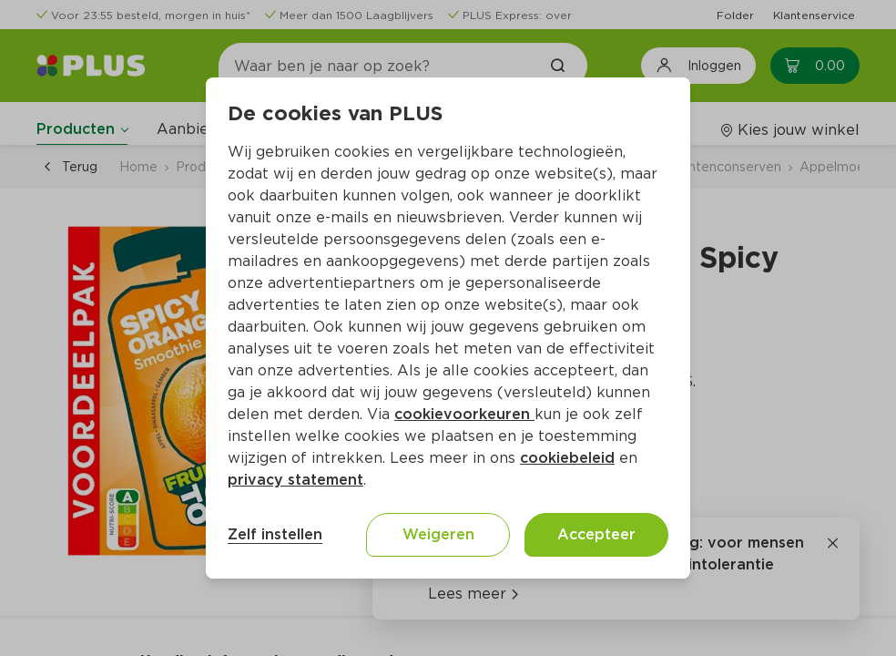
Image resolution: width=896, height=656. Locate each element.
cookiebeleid (567, 457)
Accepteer (596, 534)
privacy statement (295, 479)
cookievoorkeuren (464, 414)
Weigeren (438, 534)
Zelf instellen (275, 534)
